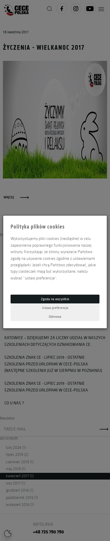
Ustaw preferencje (55, 307)
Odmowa (55, 316)
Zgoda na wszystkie (55, 299)
